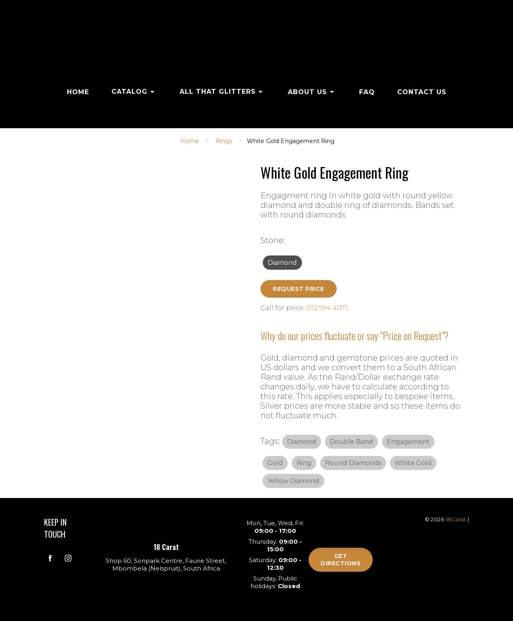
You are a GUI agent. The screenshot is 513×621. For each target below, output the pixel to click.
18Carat (456, 519)
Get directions (341, 559)
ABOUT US (312, 92)
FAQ (367, 92)
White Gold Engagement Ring (291, 141)
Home (189, 141)
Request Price (298, 288)
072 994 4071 (326, 308)
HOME (78, 92)
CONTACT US (421, 92)
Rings (224, 141)
